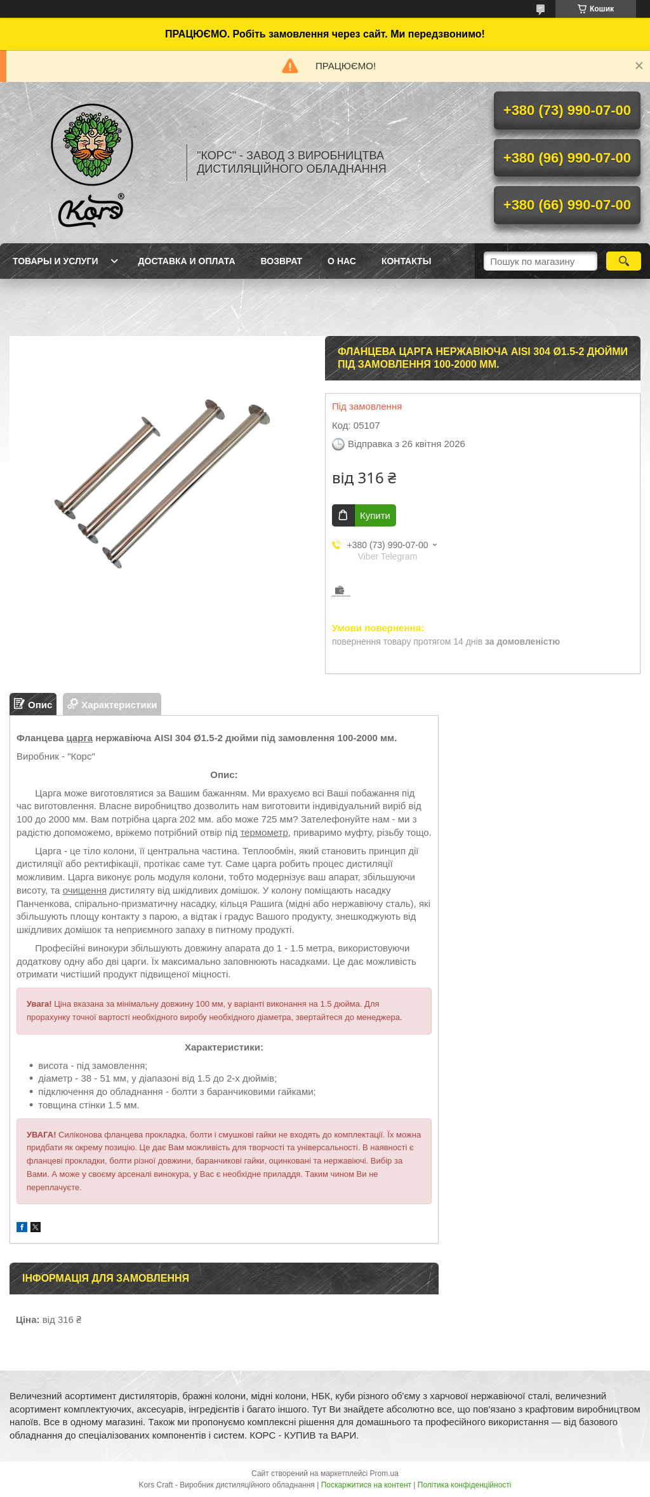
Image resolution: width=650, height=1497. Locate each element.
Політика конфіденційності (465, 1484)
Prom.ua (384, 1473)
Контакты (406, 261)
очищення (85, 890)
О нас (342, 261)
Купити (375, 515)
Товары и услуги (55, 261)
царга (79, 737)
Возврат (282, 261)
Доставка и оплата (186, 261)
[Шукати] (623, 261)
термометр (264, 832)
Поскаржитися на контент (366, 1484)
